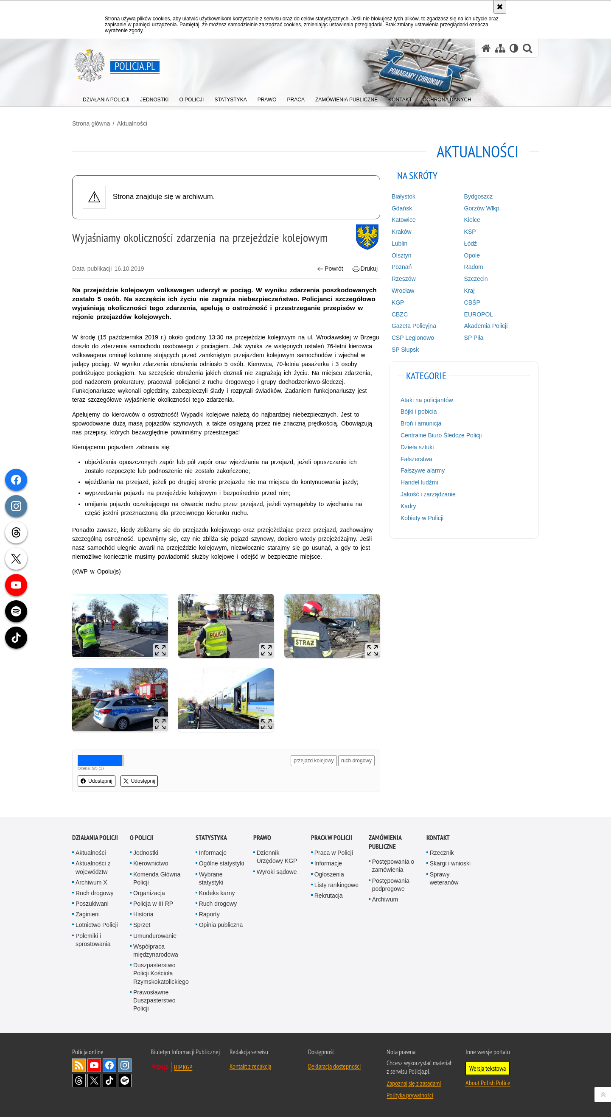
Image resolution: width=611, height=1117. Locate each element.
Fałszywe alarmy (423, 470)
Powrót (330, 268)
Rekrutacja (328, 895)
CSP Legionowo (413, 337)
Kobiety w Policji (422, 518)
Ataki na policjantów (427, 400)
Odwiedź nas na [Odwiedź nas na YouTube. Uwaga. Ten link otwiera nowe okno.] (94, 1065)
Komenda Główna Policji (156, 878)
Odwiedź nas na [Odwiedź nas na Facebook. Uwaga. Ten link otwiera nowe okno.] (109, 1065)
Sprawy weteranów (444, 878)
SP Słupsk (405, 349)
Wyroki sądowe (277, 871)
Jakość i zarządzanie (428, 494)
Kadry (408, 506)
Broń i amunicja (421, 423)
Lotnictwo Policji (97, 924)
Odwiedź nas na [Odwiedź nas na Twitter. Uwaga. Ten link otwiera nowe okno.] (94, 1080)
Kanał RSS (79, 1065)
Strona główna (91, 123)
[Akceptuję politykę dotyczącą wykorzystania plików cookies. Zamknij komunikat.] (499, 7)
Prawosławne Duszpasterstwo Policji (154, 1000)
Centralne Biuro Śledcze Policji (441, 435)
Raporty (209, 914)
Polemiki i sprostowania (93, 939)
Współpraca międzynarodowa (155, 950)
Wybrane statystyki (211, 878)
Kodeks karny (217, 893)
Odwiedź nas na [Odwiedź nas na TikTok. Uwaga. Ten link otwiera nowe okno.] (109, 1080)
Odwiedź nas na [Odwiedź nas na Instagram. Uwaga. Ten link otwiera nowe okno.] (125, 1065)
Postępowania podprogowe (390, 884)
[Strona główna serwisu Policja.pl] (486, 48)
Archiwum (385, 899)
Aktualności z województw (93, 867)
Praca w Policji (331, 837)
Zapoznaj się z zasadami (414, 1083)
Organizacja (149, 893)
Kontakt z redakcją (250, 1066)
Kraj (469, 290)
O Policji (142, 837)
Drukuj (365, 268)
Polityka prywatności (410, 1095)
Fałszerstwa (416, 459)
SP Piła (474, 337)
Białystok (403, 196)
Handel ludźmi (419, 482)
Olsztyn (402, 255)
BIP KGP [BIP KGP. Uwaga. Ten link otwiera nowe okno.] (183, 1067)
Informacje (213, 852)
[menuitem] (106, 98)
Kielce (472, 219)
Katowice (404, 219)
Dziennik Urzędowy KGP (277, 856)
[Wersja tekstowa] (514, 48)
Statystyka (211, 837)
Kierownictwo (150, 863)
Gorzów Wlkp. (482, 208)
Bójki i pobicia (419, 411)
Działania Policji (95, 837)
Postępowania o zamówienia (393, 865)
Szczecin (476, 278)
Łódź (470, 243)
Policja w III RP (153, 903)
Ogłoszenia (329, 874)
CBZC (400, 314)
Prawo (262, 837)
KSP (470, 231)
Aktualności (132, 123)
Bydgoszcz (478, 196)
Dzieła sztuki (417, 447)
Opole (472, 255)
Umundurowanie (155, 935)
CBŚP (472, 302)
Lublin (399, 243)
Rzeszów (404, 278)
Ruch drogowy (95, 893)
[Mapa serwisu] (500, 48)
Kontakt (438, 837)
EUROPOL (478, 314)
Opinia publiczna (221, 924)
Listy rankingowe (336, 885)
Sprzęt (141, 924)
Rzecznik (442, 852)
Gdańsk (402, 208)
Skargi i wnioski (450, 863)
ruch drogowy (356, 761)
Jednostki (145, 852)
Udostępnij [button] (96, 781)
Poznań (402, 266)
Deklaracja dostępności (334, 1066)
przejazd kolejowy (314, 761)
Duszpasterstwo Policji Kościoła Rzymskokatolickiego (161, 973)
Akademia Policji (486, 325)
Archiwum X (91, 882)
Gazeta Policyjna (414, 325)
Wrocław (403, 290)
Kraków (402, 231)
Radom (473, 266)
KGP (398, 302)
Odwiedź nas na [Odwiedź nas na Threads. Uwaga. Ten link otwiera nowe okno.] (79, 1080)
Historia (143, 914)
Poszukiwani (92, 903)
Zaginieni (88, 914)
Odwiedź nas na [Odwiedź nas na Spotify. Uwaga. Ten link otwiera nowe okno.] (125, 1080)
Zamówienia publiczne (385, 842)
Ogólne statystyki (221, 863)
